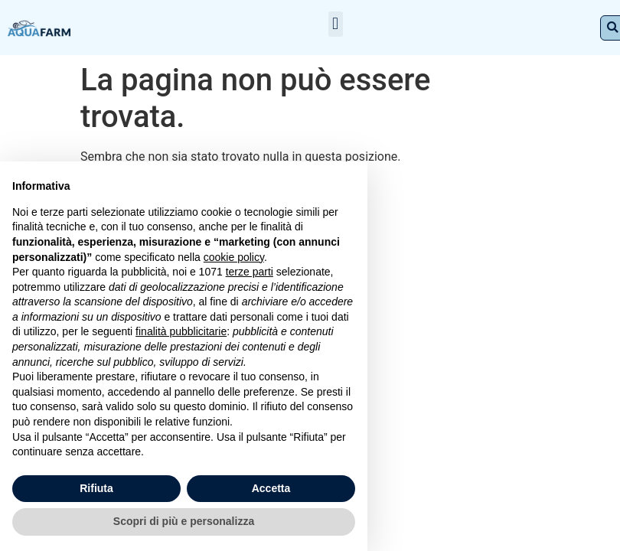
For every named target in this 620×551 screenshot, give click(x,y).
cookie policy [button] (234, 257)
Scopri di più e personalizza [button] (183, 521)
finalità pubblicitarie (181, 331)
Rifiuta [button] (96, 488)
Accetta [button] (271, 488)
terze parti (249, 272)
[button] (335, 24)
